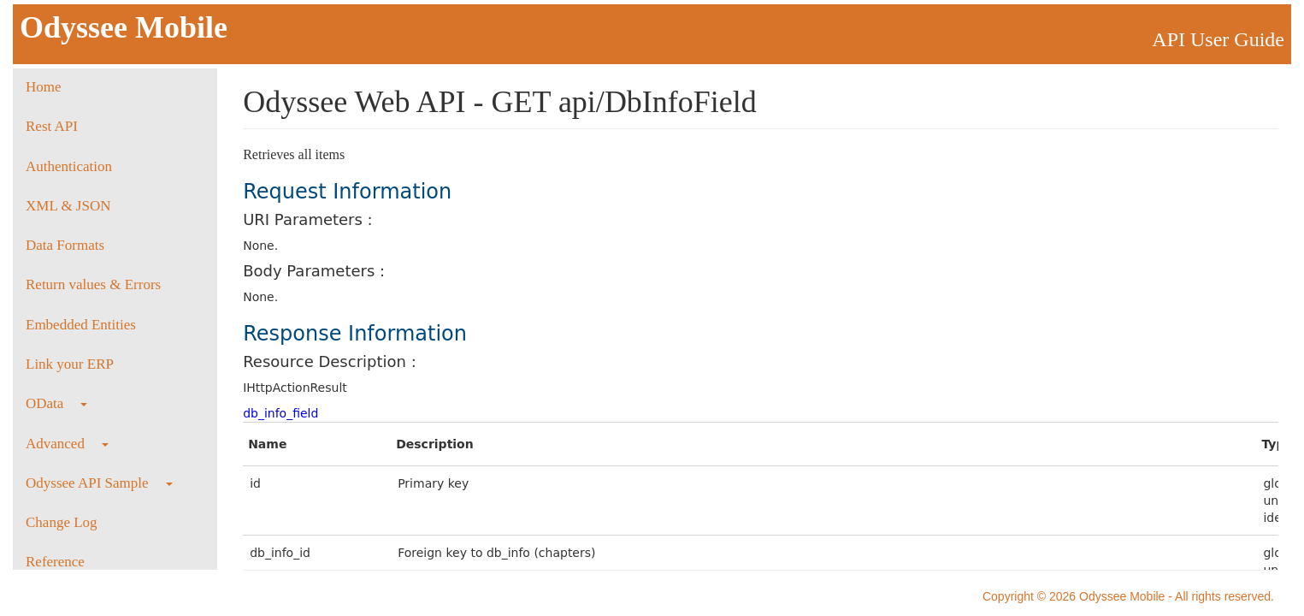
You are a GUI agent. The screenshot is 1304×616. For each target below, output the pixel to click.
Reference (55, 562)
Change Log (61, 522)
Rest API (52, 126)
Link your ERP (70, 364)
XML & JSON (68, 206)
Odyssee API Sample (99, 483)
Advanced (67, 443)
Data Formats (65, 245)
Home (44, 87)
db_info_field (280, 413)
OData (56, 403)
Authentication (69, 166)
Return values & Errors (93, 284)
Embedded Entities (81, 325)
